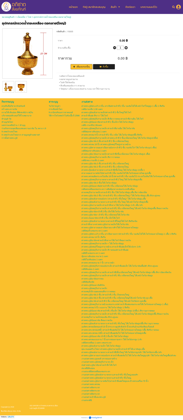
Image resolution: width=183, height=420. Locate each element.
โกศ (29, 17)
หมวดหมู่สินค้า (8, 17)
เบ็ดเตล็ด (21, 17)
